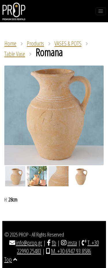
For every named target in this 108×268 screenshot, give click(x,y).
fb (54, 243)
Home (10, 43)
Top (10, 259)
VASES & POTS (68, 43)
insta (72, 243)
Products (35, 43)
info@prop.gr (29, 243)
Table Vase (14, 54)
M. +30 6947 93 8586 (71, 251)
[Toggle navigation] (101, 11)
